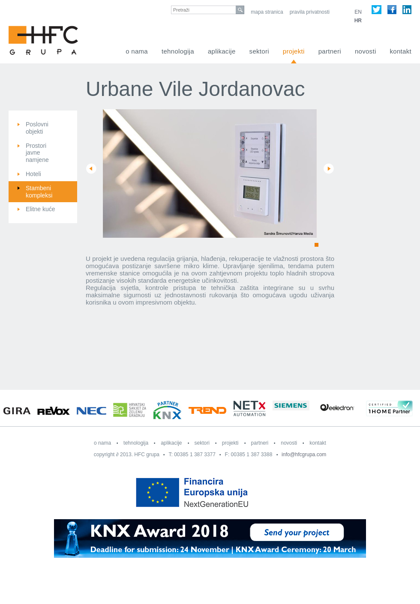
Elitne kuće (40, 209)
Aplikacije (222, 51)
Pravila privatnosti (310, 12)
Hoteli (33, 173)
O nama (137, 51)
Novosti (365, 51)
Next (328, 168)
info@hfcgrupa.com (304, 454)
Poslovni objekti (37, 128)
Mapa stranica (267, 12)
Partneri (329, 51)
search (240, 10)
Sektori (259, 51)
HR (358, 21)
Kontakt (400, 51)
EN (358, 12)
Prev (91, 168)
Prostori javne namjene (37, 153)
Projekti (294, 51)
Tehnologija (178, 51)
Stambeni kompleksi (39, 192)
